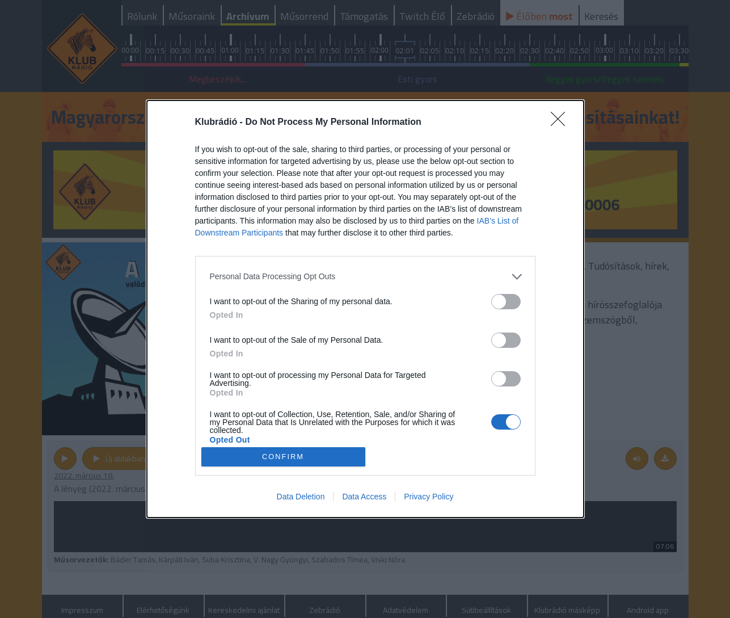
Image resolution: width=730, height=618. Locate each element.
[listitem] (365, 277)
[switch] (506, 301)
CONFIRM (283, 457)
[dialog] (365, 309)
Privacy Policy (428, 496)
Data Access (364, 496)
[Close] (561, 122)
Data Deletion (301, 496)
